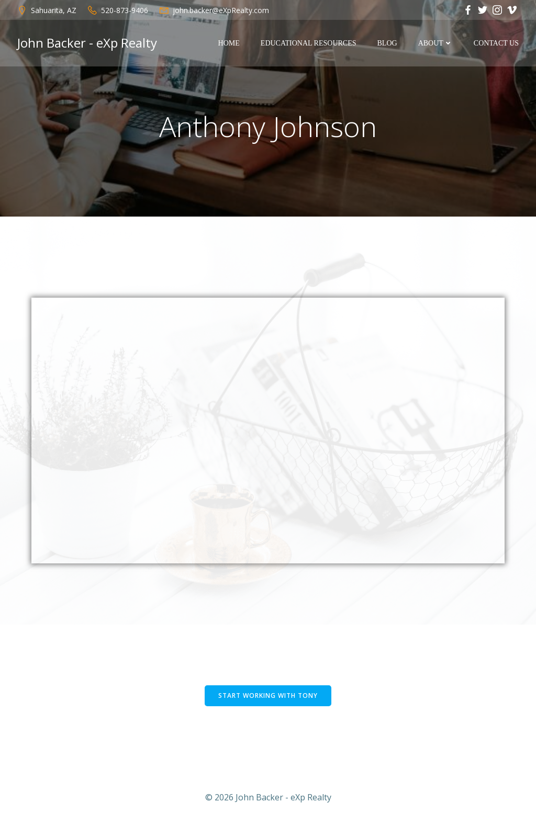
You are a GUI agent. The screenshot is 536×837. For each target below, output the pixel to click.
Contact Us (496, 44)
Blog (388, 44)
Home (229, 44)
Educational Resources (309, 44)
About (436, 44)
